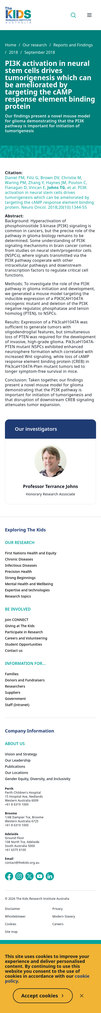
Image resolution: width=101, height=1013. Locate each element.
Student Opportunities (23, 644)
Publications (15, 766)
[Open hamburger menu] (89, 15)
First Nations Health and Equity (30, 553)
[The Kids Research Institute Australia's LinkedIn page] (50, 876)
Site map (11, 932)
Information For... (25, 663)
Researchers (15, 686)
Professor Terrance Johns (50, 486)
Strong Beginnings (20, 577)
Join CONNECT (16, 619)
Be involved (18, 609)
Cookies (10, 924)
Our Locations (16, 772)
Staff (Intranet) (17, 704)
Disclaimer (12, 909)
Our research (35, 44)
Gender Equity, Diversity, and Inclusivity (37, 778)
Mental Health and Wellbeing (29, 584)
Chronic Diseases (19, 559)
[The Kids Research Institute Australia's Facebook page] (9, 876)
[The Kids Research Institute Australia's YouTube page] (39, 876)
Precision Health (18, 571)
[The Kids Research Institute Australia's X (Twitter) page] (29, 876)
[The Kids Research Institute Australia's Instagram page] (19, 876)
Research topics (18, 596)
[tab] (50, 484)
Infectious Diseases (21, 565)
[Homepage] (18, 15)
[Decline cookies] (81, 995)
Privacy (57, 909)
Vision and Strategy (21, 754)
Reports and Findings (73, 44)
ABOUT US (15, 743)
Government (15, 698)
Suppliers (12, 692)
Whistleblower (15, 917)
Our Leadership (18, 760)
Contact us (14, 650)
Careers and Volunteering (26, 638)
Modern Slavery (63, 917)
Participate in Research (24, 632)
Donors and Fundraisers (25, 680)
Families (12, 674)
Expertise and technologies (27, 590)
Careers (58, 924)
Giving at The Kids (20, 625)
